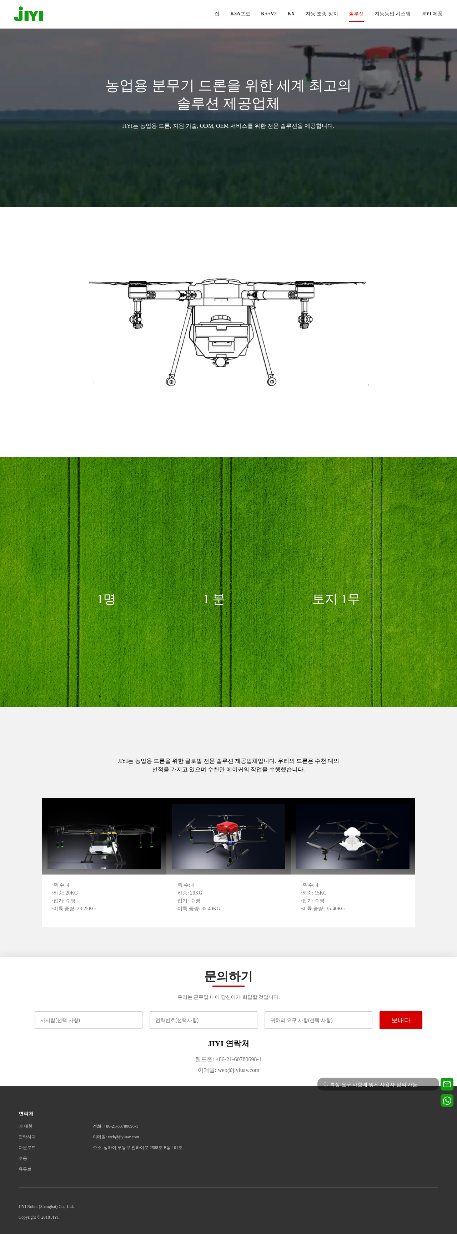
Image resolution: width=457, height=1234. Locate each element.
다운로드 (27, 1147)
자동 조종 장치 (322, 13)
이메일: (207, 1070)
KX (291, 13)
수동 (23, 1158)
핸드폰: (204, 1059)
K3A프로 (240, 13)
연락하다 (27, 1136)
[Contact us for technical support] (447, 1084)
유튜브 (25, 1169)
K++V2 (269, 13)
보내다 (401, 1020)
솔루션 (356, 13)
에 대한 (25, 1126)
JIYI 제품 (432, 13)
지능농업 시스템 (393, 13)
